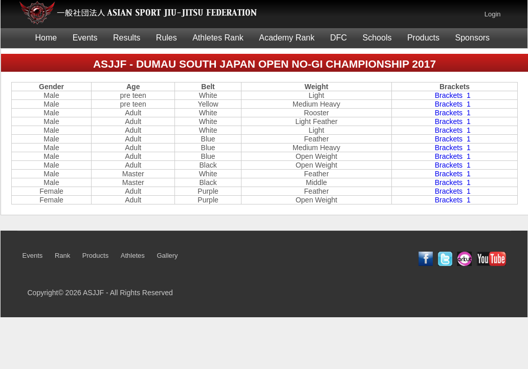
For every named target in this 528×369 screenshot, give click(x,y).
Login (493, 14)
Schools (377, 37)
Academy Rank (287, 37)
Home (46, 37)
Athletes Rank (218, 37)
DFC (338, 37)
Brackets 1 (455, 95)
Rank (62, 255)
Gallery (167, 255)
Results (126, 37)
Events (85, 37)
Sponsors (472, 37)
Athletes (133, 255)
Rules (166, 37)
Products (423, 37)
